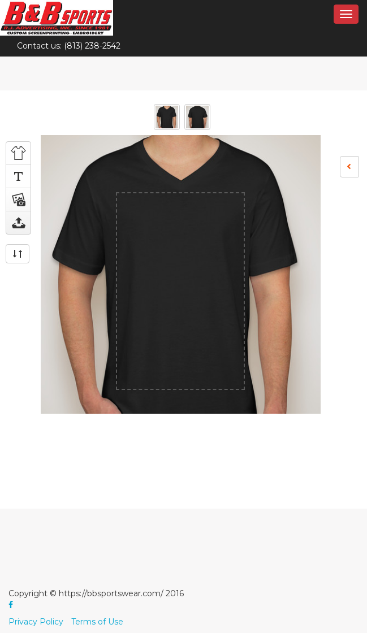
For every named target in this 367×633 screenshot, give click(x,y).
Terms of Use (97, 622)
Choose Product (18, 153)
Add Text (18, 176)
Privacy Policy (35, 622)
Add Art (18, 199)
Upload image (18, 222)
